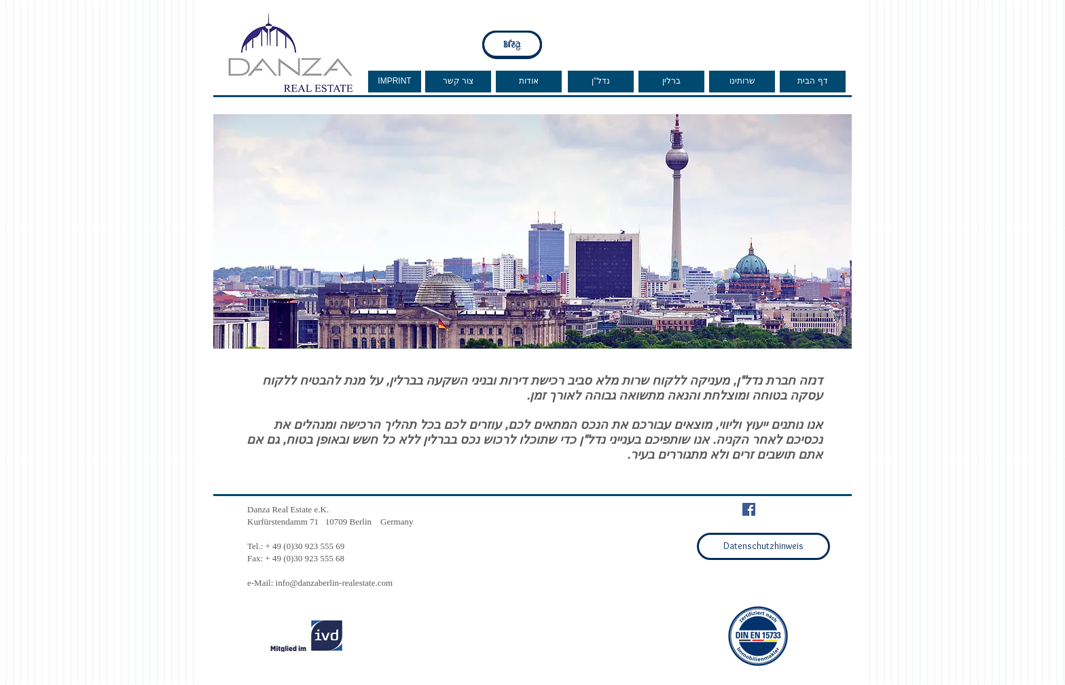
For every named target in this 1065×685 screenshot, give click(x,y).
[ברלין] (671, 81)
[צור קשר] (458, 81)
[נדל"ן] (601, 81)
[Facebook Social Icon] (748, 509)
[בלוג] (512, 44)
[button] (532, 231)
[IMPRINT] (394, 81)
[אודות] (529, 81)
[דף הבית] (813, 81)
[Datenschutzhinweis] (763, 546)
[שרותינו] (742, 81)
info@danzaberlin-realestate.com (334, 583)
